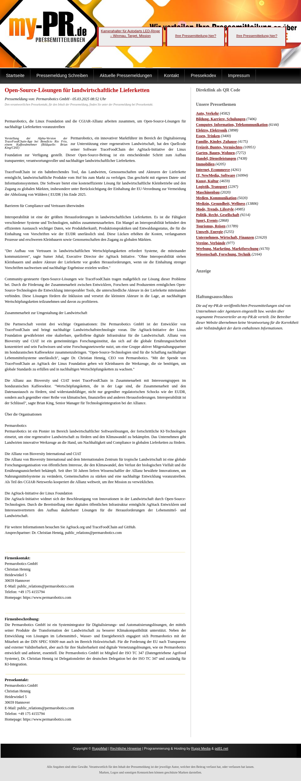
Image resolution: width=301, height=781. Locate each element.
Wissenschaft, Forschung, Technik (223, 254)
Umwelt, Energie (209, 232)
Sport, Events (207, 220)
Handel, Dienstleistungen (216, 158)
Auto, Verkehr (207, 113)
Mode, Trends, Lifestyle (215, 209)
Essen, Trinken (208, 136)
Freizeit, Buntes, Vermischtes (219, 147)
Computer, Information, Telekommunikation (232, 124)
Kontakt (171, 75)
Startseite (15, 75)
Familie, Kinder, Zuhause (216, 141)
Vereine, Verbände (210, 243)
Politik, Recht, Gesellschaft (217, 215)
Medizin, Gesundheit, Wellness (220, 203)
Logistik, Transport (211, 186)
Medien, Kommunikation (216, 198)
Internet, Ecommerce (213, 170)
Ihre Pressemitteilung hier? (195, 36)
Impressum (239, 75)
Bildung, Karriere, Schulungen (221, 119)
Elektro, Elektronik (211, 130)
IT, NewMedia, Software (215, 175)
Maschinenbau (207, 192)
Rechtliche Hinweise (125, 748)
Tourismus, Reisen (210, 226)
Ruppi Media (201, 748)
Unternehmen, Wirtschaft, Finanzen (225, 237)
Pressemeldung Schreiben (62, 75)
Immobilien (205, 164)
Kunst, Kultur (207, 181)
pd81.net (221, 748)
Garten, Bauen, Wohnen (215, 153)
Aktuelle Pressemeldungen (126, 75)
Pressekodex (203, 75)
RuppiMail (99, 748)
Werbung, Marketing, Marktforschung (227, 248)
